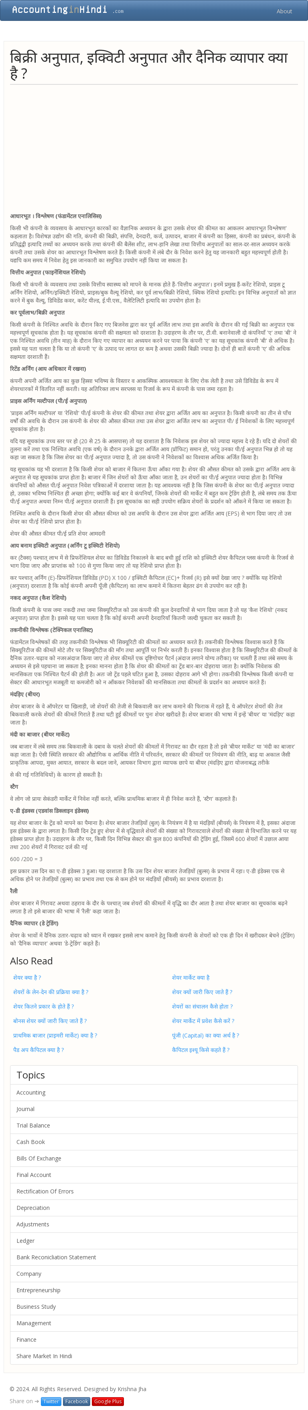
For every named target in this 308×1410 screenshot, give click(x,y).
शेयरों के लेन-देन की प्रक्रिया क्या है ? (50, 992)
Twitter (51, 1401)
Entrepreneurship (38, 1290)
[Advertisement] (154, 148)
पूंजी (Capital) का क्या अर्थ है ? (205, 1035)
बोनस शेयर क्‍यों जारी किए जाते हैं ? (50, 1021)
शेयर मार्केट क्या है (190, 977)
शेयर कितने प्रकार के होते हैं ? (43, 1006)
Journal (25, 1109)
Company (28, 1273)
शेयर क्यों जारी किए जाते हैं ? (202, 992)
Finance (26, 1339)
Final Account (33, 1175)
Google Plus (108, 1401)
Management (33, 1323)
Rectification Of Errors (45, 1191)
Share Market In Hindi (44, 1356)
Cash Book (30, 1142)
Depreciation (33, 1207)
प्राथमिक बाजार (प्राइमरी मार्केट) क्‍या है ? (55, 1035)
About (284, 11)
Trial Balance (33, 1125)
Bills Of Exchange (38, 1158)
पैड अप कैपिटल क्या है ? (38, 1050)
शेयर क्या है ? (27, 977)
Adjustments (32, 1224)
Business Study (36, 1306)
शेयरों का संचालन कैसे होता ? (202, 1006)
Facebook (76, 1401)
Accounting (30, 1092)
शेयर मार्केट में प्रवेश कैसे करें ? (203, 1021)
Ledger (25, 1240)
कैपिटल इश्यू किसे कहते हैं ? (200, 1050)
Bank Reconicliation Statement (56, 1257)
